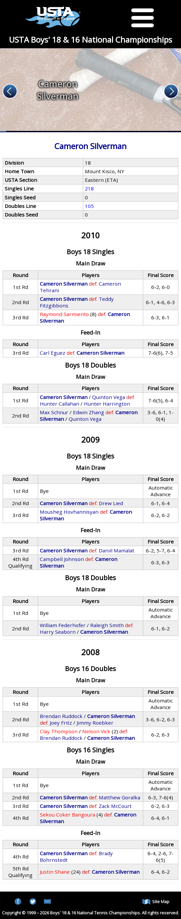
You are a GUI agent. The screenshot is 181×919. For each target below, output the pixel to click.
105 (89, 206)
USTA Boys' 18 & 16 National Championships (90, 39)
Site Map (155, 902)
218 (89, 188)
